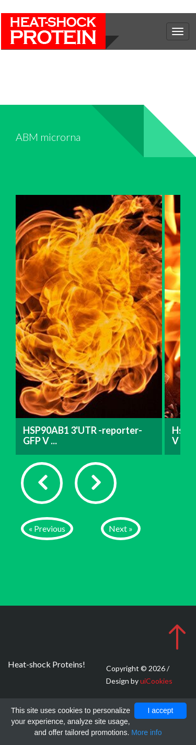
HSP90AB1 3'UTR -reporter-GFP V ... (82, 435)
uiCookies (156, 680)
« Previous (47, 528)
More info (146, 732)
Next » (121, 528)
